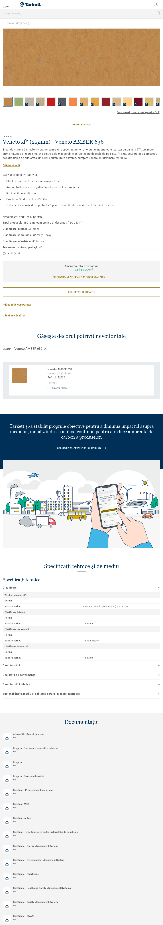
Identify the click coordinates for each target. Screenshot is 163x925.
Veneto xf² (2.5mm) (18, 23)
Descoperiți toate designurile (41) (138, 112)
